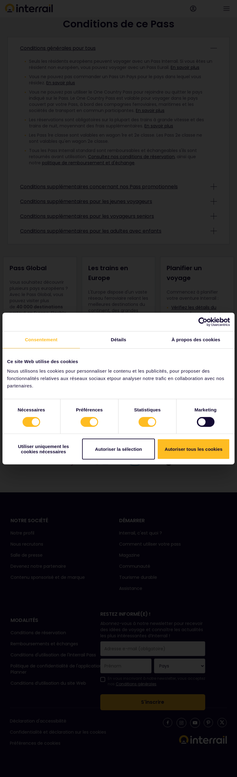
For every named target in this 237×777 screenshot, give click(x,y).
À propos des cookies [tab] (196, 339)
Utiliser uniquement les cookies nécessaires (43, 449)
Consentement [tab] (41, 339)
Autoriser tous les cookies (193, 449)
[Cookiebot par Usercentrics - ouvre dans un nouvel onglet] (203, 321)
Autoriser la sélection (118, 449)
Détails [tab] (118, 339)
